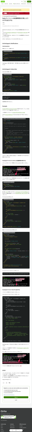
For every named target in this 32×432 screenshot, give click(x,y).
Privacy (2, 429)
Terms (2, 427)
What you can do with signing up (9, 394)
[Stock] (6, 383)
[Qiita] (3, 1)
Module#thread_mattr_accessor (21, 193)
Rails (3, 22)
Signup (29, 1)
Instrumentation (14, 108)
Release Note (12, 425)
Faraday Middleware (6, 108)
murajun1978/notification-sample (18, 112)
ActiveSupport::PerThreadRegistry (21, 191)
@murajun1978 (9, 16)
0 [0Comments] (10, 383)
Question (10, 3)
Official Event (23, 3)
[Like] (3, 383)
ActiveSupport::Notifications (11, 32)
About (2, 425)
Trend (2, 3)
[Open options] (19, 430)
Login (25, 1)
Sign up (16, 397)
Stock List (6, 3)
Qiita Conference (16, 3)
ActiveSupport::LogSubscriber (23, 348)
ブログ (7, 191)
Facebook (21, 430)
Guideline (2, 430)
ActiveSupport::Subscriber (23, 32)
